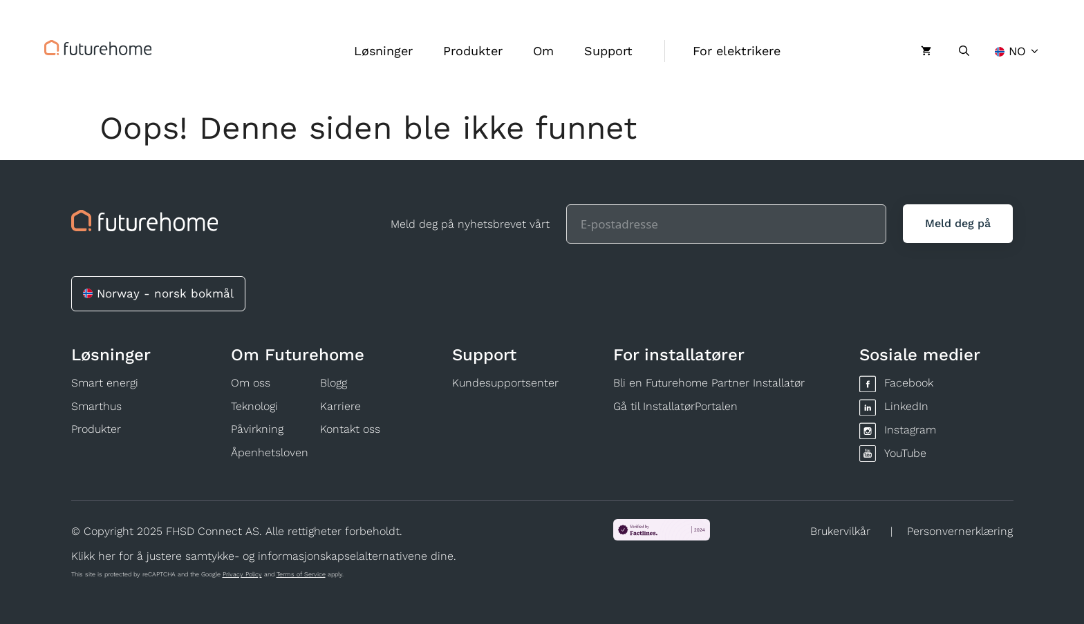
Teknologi (254, 406)
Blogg (333, 382)
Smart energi (104, 382)
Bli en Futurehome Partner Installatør (709, 382)
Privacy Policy (242, 574)
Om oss (250, 382)
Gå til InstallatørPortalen (675, 406)
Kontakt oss (350, 429)
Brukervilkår (840, 531)
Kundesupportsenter (505, 382)
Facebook (908, 382)
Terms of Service (301, 574)
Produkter (473, 50)
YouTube (905, 453)
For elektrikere (737, 50)
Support (608, 50)
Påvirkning (257, 429)
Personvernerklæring (960, 531)
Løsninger (383, 50)
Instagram (910, 429)
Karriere (340, 406)
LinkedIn (906, 406)
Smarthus (96, 406)
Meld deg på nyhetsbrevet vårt (470, 224)
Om (543, 50)
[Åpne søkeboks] (964, 51)
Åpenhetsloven (269, 452)
